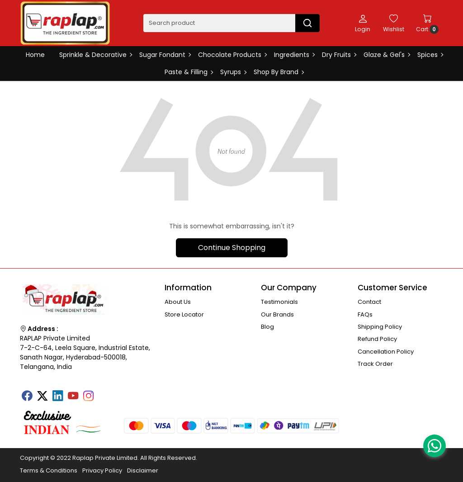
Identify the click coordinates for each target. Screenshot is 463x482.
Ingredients (294, 54)
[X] (42, 396)
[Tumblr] (103, 393)
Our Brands (277, 314)
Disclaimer (142, 470)
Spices (430, 54)
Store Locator (184, 314)
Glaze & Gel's (387, 54)
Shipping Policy (380, 326)
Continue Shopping (231, 247)
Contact (369, 302)
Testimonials (279, 302)
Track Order (375, 363)
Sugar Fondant (164, 54)
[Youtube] (73, 396)
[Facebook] (26, 396)
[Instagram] (88, 396)
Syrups (233, 71)
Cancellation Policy (386, 351)
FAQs (365, 314)
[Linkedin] (57, 396)
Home (35, 54)
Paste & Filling (189, 71)
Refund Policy (377, 339)
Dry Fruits (339, 54)
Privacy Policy (102, 470)
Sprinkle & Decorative (95, 54)
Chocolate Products (232, 54)
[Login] (363, 23)
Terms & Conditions (48, 470)
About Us (178, 302)
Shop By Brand (278, 71)
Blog (267, 326)
